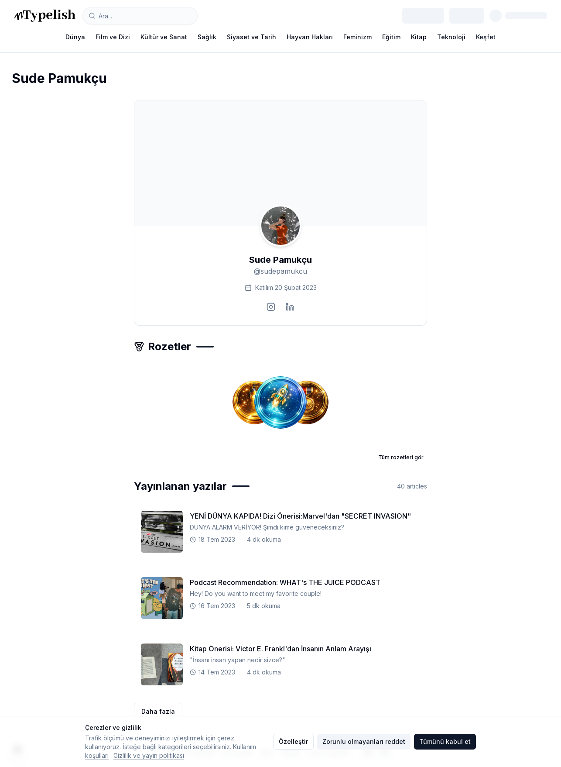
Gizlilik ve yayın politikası (148, 755)
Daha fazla (158, 711)
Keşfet (486, 37)
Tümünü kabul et (445, 741)
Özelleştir (293, 741)
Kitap (419, 37)
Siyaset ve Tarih (251, 37)
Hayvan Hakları (310, 37)
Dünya (75, 37)
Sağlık (207, 37)
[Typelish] (44, 16)
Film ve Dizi (113, 37)
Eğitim (391, 37)
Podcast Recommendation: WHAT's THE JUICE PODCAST (285, 582)
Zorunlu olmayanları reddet (363, 741)
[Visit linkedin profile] (290, 307)
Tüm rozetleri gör (401, 457)
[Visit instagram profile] (271, 307)
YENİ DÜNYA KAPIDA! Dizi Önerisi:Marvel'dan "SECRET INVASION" (300, 516)
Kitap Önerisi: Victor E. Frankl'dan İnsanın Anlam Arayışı (280, 648)
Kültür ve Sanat (163, 37)
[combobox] (140, 15)
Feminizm (357, 37)
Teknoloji (451, 37)
